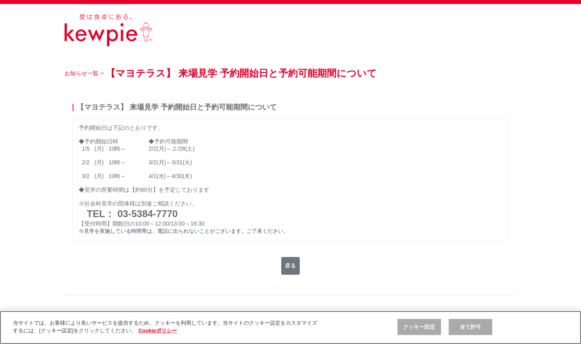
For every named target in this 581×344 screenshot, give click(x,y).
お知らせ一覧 (81, 73)
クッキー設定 (419, 327)
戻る (290, 266)
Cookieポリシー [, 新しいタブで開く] (157, 330)
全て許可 (470, 327)
